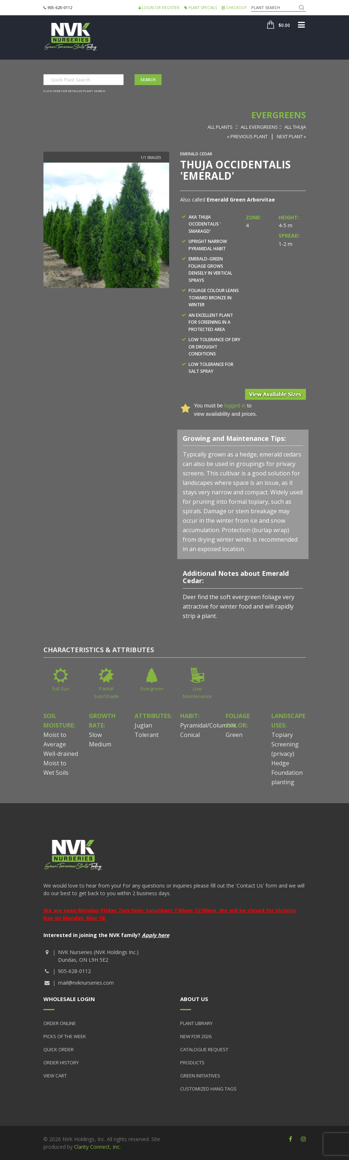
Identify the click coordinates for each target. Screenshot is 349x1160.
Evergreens (278, 115)
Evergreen (151, 688)
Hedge (280, 763)
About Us (194, 998)
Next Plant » (291, 136)
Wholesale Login (69, 998)
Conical (190, 735)
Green (234, 735)
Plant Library (196, 1023)
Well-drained (60, 754)
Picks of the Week (64, 1036)
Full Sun (60, 688)
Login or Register (159, 7)
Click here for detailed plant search (74, 91)
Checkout (234, 7)
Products (192, 1062)
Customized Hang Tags (208, 1088)
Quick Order (58, 1049)
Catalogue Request (204, 1049)
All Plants (220, 127)
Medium (100, 744)
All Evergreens (259, 127)
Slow (95, 735)
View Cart (55, 1075)
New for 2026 (196, 1036)
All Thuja (295, 127)
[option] (106, 225)
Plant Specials (200, 7)
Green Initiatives (200, 1075)
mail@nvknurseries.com (86, 982)
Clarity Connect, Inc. (97, 1146)
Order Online (59, 1023)
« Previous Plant (247, 136)
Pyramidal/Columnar (208, 725)
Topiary (282, 735)
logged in (234, 405)
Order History (61, 1062)
